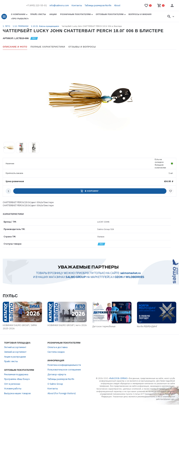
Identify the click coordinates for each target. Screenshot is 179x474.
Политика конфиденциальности (64, 365)
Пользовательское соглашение (64, 369)
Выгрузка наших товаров (17, 393)
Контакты (77, 5)
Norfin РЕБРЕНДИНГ (147, 326)
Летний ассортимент (15, 347)
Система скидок (56, 351)
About (117, 5)
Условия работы (12, 388)
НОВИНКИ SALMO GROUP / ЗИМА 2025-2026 (20, 327)
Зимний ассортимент (15, 351)
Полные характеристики (47, 46)
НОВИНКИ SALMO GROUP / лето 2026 (67, 325)
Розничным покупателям (75, 14)
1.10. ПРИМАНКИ (21, 26)
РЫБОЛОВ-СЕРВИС (118, 378)
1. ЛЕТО (7, 26)
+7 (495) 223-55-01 (36, 5)
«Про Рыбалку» (20, 19)
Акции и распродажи (15, 356)
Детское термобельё (103, 326)
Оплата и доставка (57, 347)
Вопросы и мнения (140, 14)
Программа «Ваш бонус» (17, 379)
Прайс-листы (38, 14)
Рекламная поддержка (16, 374)
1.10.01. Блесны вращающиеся (45, 26)
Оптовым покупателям (109, 14)
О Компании (18, 14)
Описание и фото (15, 46)
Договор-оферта (57, 374)
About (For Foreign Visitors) (62, 393)
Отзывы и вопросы (82, 46)
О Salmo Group (55, 383)
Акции (53, 14)
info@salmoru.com (59, 5)
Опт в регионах (12, 383)
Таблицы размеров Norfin (98, 5)
